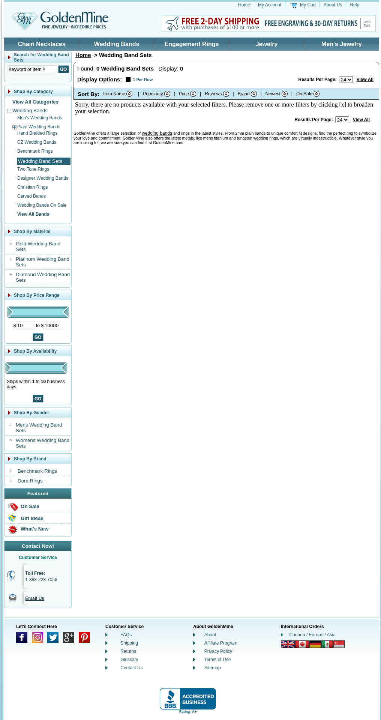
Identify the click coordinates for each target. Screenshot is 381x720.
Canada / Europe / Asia (313, 634)
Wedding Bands (117, 44)
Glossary (129, 659)
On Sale (30, 506)
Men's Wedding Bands (39, 117)
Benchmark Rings (35, 151)
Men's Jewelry (341, 44)
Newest (273, 93)
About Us (333, 5)
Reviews (213, 93)
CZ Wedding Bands (36, 142)
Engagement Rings (192, 44)
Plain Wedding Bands (38, 126)
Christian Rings (32, 187)
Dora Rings (30, 481)
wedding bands (157, 133)
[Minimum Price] (25, 325)
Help (354, 5)
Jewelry (267, 44)
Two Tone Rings (33, 169)
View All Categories (35, 102)
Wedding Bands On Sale (41, 205)
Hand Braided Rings (37, 133)
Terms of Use (217, 659)
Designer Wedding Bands (42, 178)
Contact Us (131, 667)
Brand (244, 93)
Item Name (114, 93)
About (210, 634)
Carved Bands (31, 196)
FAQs (126, 634)
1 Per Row (143, 79)
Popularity (153, 93)
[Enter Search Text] (32, 69)
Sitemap (212, 667)
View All (365, 79)
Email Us (34, 598)
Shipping (129, 643)
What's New (34, 529)
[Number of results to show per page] (346, 79)
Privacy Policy (218, 651)
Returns (128, 651)
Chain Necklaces (41, 44)
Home (244, 5)
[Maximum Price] (53, 325)
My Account (269, 5)
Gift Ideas (32, 518)
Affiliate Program (220, 643)
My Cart (308, 5)
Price (184, 93)
